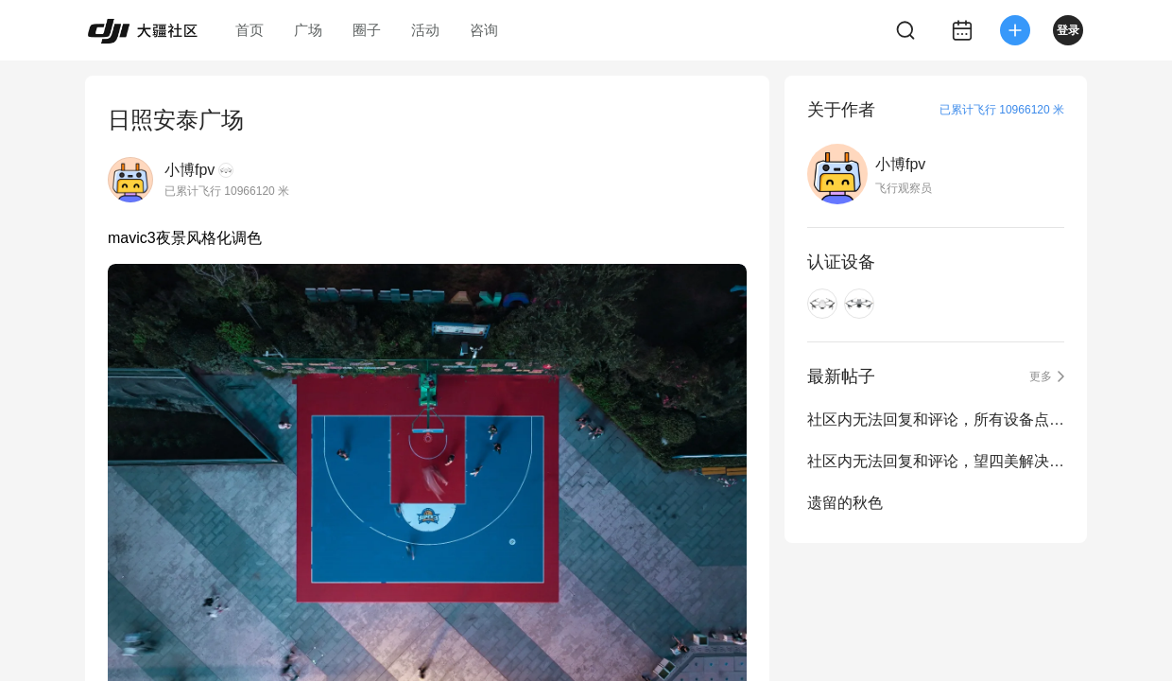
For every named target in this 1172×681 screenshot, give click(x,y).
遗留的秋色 (845, 503)
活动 (425, 30)
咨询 (484, 30)
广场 (308, 30)
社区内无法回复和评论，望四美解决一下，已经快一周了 (935, 461)
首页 (249, 30)
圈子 (367, 30)
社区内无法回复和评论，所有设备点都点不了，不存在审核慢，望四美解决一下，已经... (935, 419)
